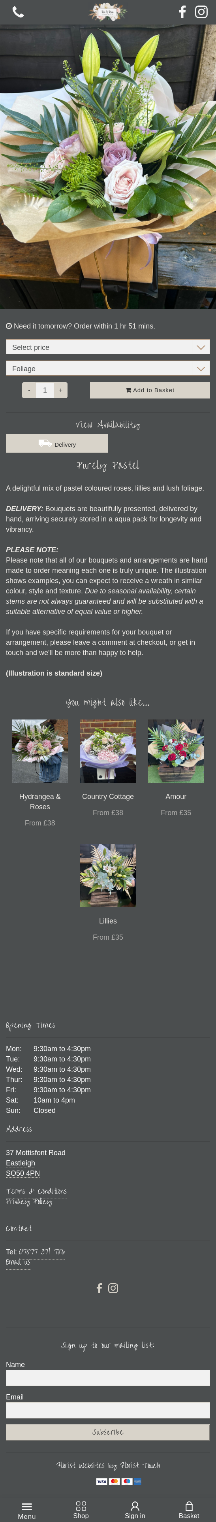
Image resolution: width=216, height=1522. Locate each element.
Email (15, 1397)
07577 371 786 (42, 1251)
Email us (18, 1262)
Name (15, 1365)
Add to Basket (150, 390)
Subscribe (107, 1432)
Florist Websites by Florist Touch (108, 1466)
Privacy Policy (29, 1201)
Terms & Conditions (36, 1191)
